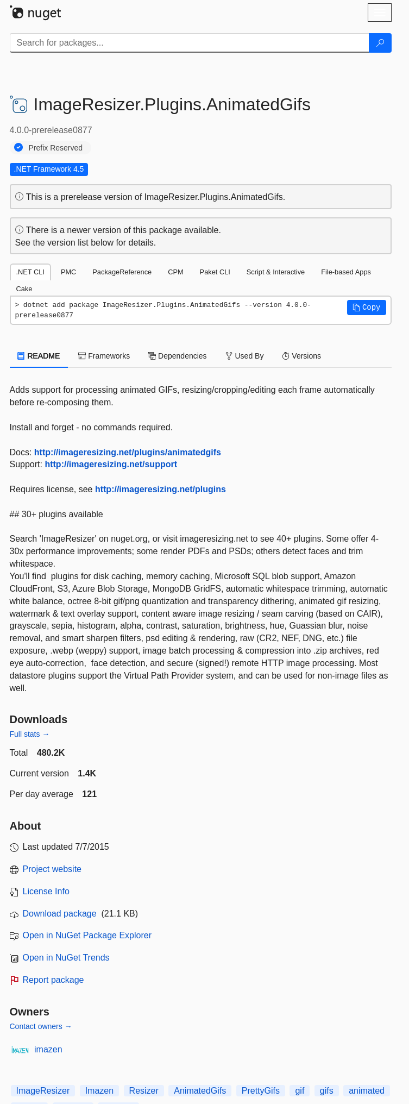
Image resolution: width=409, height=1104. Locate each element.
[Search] (380, 43)
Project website (52, 869)
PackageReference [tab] (122, 272)
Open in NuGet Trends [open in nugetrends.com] (66, 957)
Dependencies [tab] (177, 355)
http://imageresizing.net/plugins (160, 489)
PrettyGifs (261, 1090)
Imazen (99, 1090)
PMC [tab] (68, 272)
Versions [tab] (301, 355)
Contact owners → (41, 1026)
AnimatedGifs (200, 1090)
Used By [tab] (244, 355)
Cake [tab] (24, 289)
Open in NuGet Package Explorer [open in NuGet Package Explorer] (87, 935)
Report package (53, 979)
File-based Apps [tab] (346, 272)
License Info (46, 891)
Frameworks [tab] (104, 355)
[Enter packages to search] (189, 43)
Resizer (144, 1090)
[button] (366, 307)
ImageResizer (43, 1090)
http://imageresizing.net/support (111, 464)
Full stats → (30, 734)
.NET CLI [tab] (30, 272)
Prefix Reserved (56, 147)
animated (367, 1090)
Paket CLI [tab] (215, 272)
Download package (60, 913)
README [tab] (39, 355)
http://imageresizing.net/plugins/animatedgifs (127, 452)
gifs (327, 1090)
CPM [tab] (175, 272)
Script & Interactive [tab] (276, 272)
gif (299, 1090)
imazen (48, 1049)
